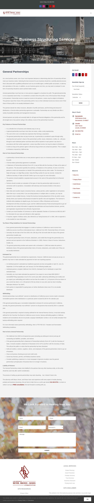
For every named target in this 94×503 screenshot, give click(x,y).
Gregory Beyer (77, 179)
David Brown (77, 184)
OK (87, 499)
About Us (76, 175)
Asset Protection (70, 473)
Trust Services (70, 478)
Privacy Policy (24, 493)
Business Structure (69, 480)
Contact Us (76, 197)
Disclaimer (31, 500)
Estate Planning (69, 470)
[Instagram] (76, 74)
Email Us (77, 134)
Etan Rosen (76, 188)
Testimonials (76, 193)
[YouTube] (86, 74)
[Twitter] (79, 74)
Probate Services (70, 475)
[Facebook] (73, 74)
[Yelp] (83, 74)
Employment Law (70, 483)
